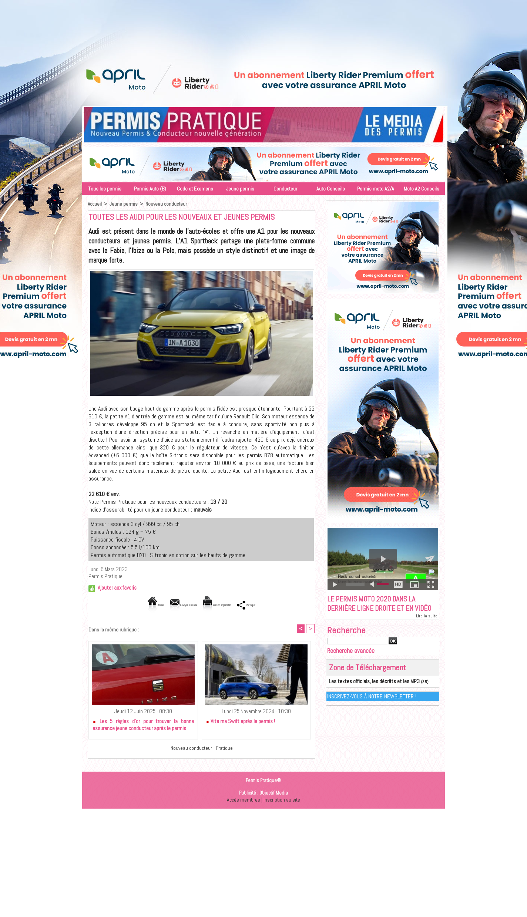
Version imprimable (227, 605)
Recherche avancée (351, 663)
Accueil (95, 203)
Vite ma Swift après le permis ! (240, 721)
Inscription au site (282, 800)
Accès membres (243, 800)
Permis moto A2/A (375, 188)
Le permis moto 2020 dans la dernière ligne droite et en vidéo (377, 610)
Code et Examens (195, 188)
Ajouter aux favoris (117, 587)
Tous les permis (104, 188)
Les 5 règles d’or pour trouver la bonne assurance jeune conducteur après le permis (143, 725)
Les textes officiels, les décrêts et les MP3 (367, 694)
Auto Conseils (330, 188)
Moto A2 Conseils (421, 188)
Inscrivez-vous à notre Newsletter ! (372, 708)
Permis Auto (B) (150, 188)
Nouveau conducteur (167, 203)
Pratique (225, 748)
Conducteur (285, 188)
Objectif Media (273, 793)
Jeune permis (240, 188)
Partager (273, 605)
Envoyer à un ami (171, 605)
